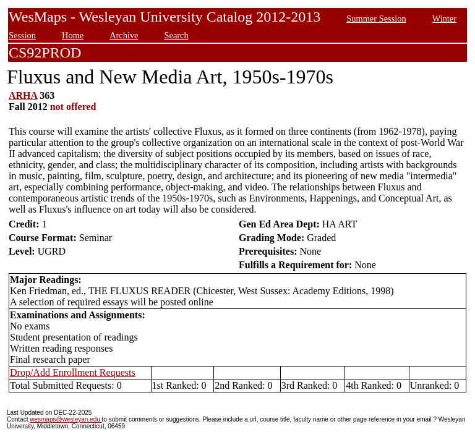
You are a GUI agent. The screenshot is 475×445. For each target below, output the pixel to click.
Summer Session (376, 18)
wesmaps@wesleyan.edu (65, 419)
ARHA (23, 95)
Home (72, 35)
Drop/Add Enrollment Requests (72, 372)
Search (177, 35)
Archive (123, 35)
